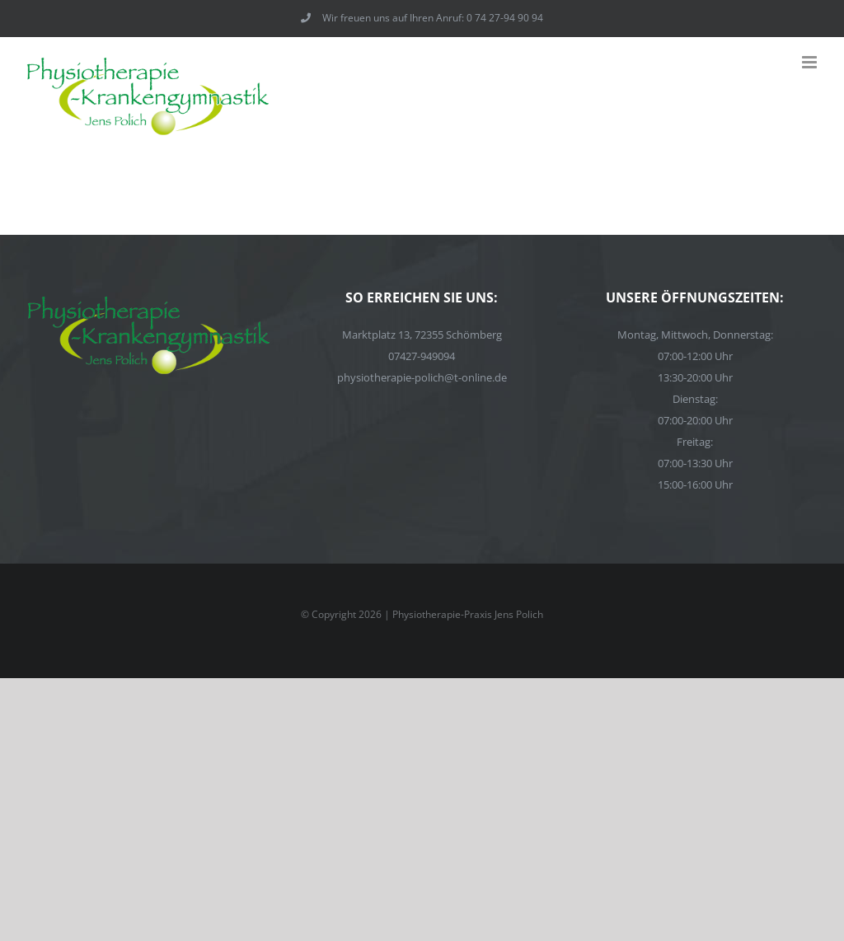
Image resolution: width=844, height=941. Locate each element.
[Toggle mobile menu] (810, 62)
